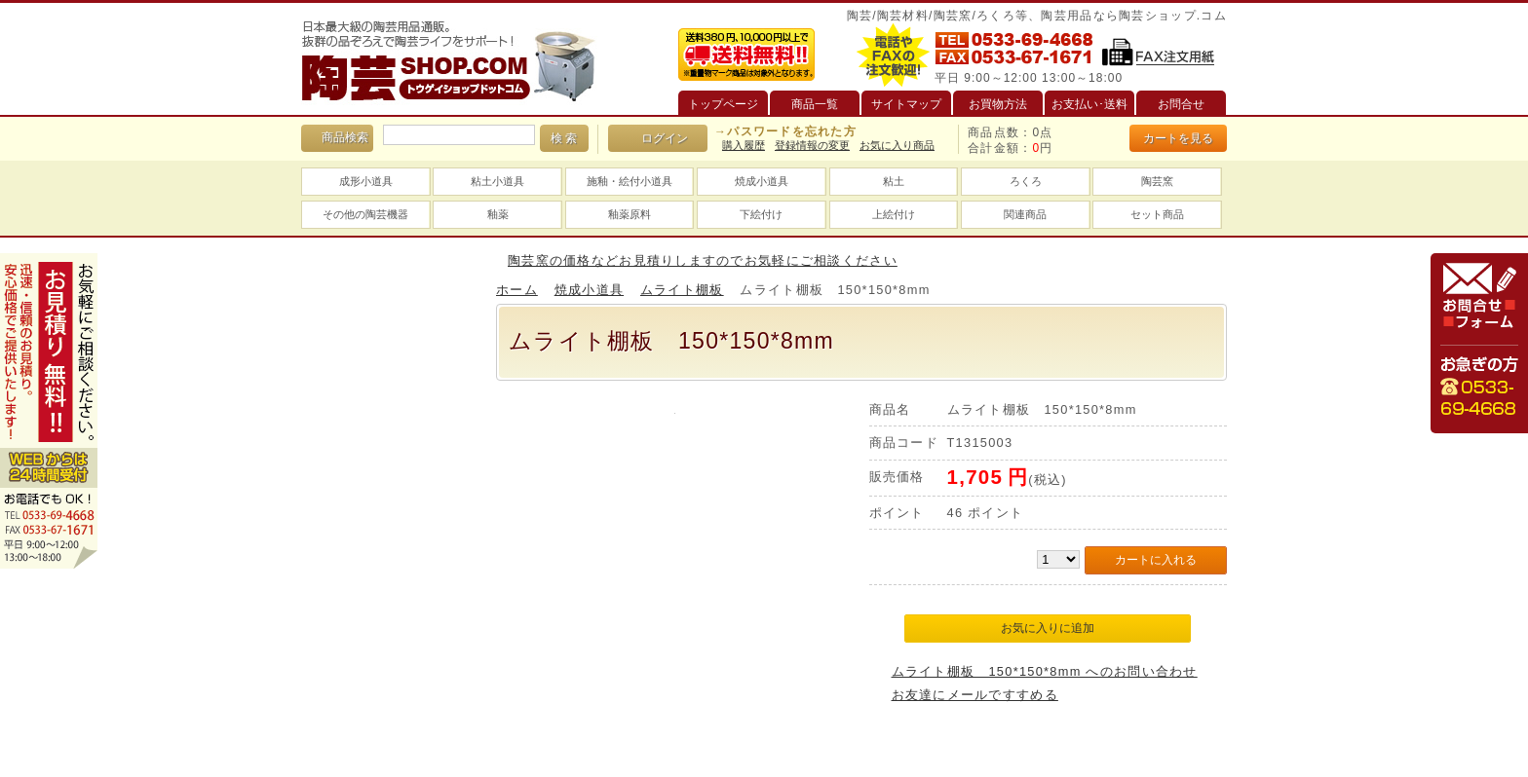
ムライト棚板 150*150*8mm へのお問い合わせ (1045, 671)
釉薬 (498, 214)
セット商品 (1157, 214)
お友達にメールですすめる (975, 694)
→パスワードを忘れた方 (785, 131)
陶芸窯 (1157, 181)
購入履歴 (743, 145)
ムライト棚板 (682, 289)
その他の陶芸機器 (365, 214)
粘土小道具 (497, 181)
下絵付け (761, 214)
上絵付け (893, 214)
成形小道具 (366, 181)
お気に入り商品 (897, 145)
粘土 (893, 181)
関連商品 (1025, 214)
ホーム (517, 289)
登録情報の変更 (812, 145)
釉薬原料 (629, 214)
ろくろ (1026, 181)
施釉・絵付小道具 (629, 181)
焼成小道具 (761, 181)
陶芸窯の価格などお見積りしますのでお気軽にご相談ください (703, 260)
